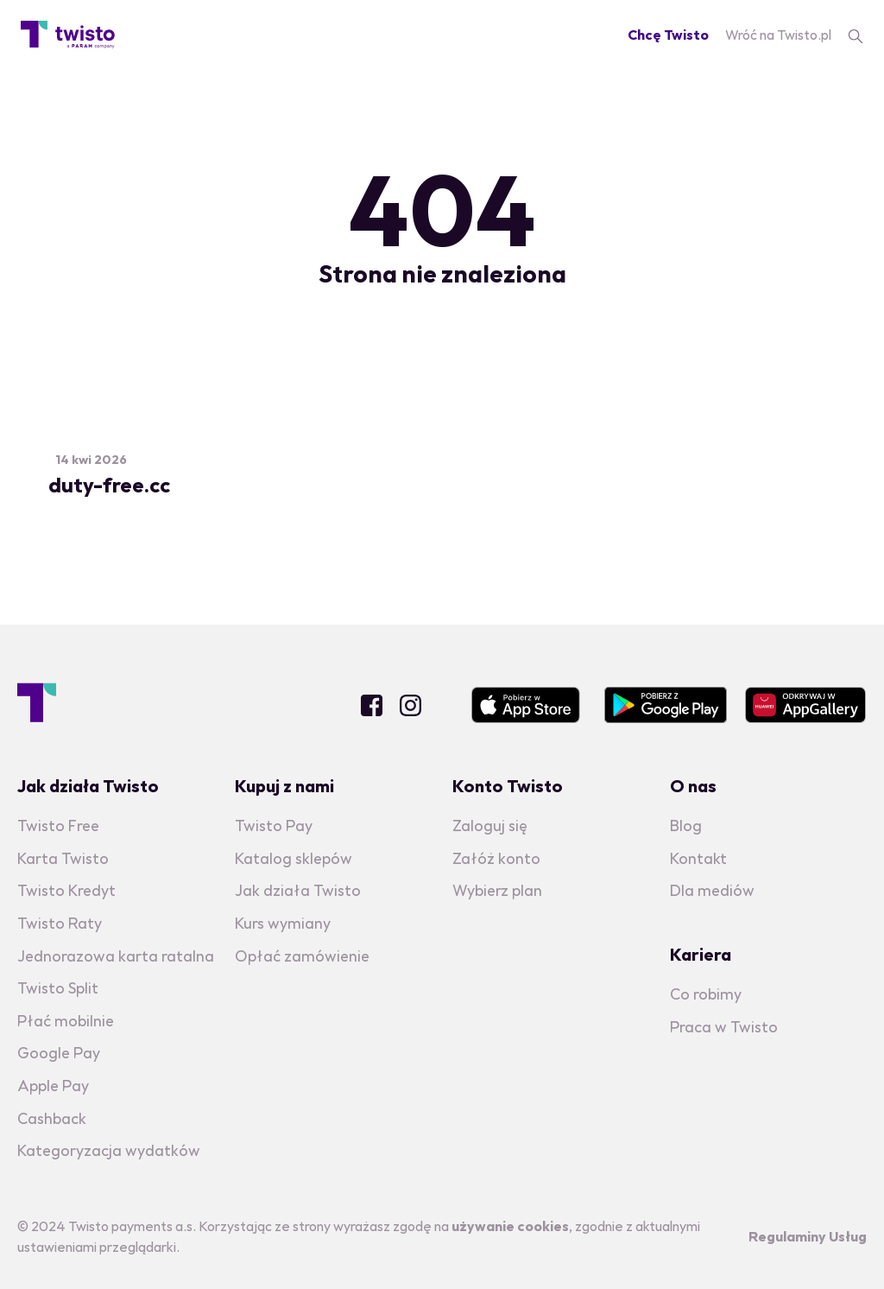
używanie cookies (510, 1226)
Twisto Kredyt (66, 890)
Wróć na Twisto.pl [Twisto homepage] (778, 34)
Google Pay (58, 1053)
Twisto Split (57, 988)
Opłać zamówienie (302, 956)
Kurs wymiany (283, 923)
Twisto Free (58, 825)
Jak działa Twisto (298, 890)
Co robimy (706, 994)
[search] (855, 34)
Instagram (410, 705)
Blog (686, 825)
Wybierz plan (497, 890)
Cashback (51, 1118)
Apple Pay (53, 1085)
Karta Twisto (63, 858)
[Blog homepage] (68, 34)
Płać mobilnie (65, 1021)
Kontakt (698, 858)
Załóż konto (496, 858)
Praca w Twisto (724, 1027)
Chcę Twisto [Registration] (668, 34)
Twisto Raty (59, 923)
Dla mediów (712, 890)
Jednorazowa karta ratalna (115, 956)
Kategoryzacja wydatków (108, 1150)
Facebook (371, 705)
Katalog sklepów (293, 858)
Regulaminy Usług (807, 1236)
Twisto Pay (274, 825)
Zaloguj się (489, 825)
